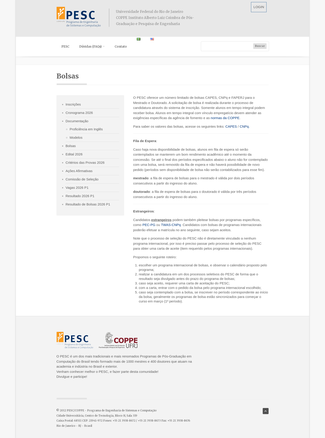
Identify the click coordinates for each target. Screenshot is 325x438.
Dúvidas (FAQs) (92, 46)
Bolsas (71, 146)
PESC (65, 46)
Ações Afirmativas (79, 171)
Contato (121, 46)
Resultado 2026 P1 (80, 196)
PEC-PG (149, 225)
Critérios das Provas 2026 (85, 162)
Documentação (77, 121)
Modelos (76, 137)
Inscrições (73, 104)
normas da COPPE (225, 118)
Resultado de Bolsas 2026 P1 (88, 204)
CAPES (231, 126)
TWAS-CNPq (171, 225)
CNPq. (245, 126)
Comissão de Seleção (82, 179)
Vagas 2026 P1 (77, 187)
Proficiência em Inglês (86, 129)
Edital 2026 (74, 154)
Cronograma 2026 (79, 113)
